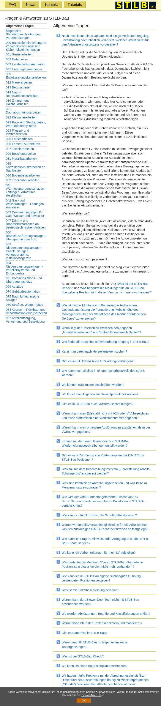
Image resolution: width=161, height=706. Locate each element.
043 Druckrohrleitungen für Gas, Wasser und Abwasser (25, 214)
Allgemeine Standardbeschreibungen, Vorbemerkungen (23, 34)
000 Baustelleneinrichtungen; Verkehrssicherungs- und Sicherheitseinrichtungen (26, 46)
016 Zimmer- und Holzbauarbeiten (18, 102)
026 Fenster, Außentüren (23, 144)
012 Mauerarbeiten (19, 82)
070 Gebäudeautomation (23, 291)
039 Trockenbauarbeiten (22, 180)
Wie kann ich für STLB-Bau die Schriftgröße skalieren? (99, 515)
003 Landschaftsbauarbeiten (25, 64)
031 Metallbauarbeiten (21, 158)
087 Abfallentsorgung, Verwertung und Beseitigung (25, 319)
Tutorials (75, 4)
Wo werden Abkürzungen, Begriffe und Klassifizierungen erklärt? (106, 613)
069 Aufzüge (14, 286)
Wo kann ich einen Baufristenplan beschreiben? (95, 666)
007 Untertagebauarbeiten (24, 69)
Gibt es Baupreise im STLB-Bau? (84, 633)
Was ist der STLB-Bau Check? (83, 656)
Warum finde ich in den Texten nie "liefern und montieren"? (102, 623)
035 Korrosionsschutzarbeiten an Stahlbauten (25, 167)
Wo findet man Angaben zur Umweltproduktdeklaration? (100, 394)
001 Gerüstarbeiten (19, 54)
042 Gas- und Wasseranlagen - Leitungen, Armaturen (25, 204)
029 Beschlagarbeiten (21, 153)
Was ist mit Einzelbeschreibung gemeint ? (90, 590)
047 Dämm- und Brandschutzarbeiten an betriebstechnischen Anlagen (26, 224)
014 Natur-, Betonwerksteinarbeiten (22, 94)
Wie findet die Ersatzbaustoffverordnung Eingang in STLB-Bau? (105, 342)
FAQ (12, 4)
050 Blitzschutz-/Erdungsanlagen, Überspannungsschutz (26, 236)
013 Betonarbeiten (18, 87)
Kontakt (51, 4)
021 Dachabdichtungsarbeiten (23, 110)
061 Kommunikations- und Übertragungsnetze (24, 279)
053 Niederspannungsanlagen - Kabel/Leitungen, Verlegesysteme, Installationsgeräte (24, 251)
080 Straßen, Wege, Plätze (24, 304)
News (30, 4)
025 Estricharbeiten (19, 139)
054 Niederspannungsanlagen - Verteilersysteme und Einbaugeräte (24, 268)
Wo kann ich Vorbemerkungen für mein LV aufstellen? (99, 552)
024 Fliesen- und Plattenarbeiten (17, 132)
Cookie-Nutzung (91, 695)
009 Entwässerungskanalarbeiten (26, 75)
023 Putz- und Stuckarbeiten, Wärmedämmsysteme (26, 124)
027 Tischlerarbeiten (20, 149)
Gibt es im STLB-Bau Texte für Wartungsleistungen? (98, 361)
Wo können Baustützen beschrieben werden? (93, 384)
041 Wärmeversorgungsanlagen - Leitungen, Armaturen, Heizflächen (26, 190)
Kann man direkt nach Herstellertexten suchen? (94, 351)
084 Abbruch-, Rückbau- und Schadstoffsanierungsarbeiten (26, 311)
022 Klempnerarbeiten (21, 117)
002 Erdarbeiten (17, 59)
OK (84, 700)
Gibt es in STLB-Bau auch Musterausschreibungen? (97, 404)
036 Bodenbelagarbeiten (23, 175)
